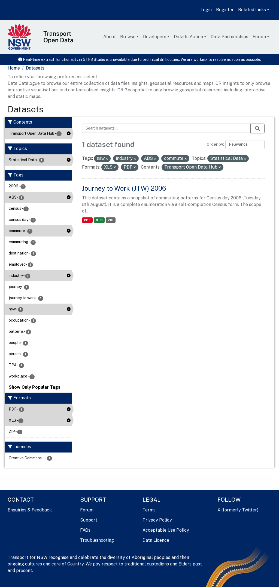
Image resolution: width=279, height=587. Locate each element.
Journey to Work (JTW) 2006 (124, 188)
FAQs (85, 530)
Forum (259, 36)
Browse (127, 36)
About (109, 36)
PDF (87, 220)
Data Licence (155, 540)
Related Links (252, 9)
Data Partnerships (229, 36)
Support (88, 520)
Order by (215, 144)
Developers (154, 36)
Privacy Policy (157, 520)
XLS (99, 220)
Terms (149, 510)
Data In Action (188, 36)
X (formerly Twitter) (237, 510)
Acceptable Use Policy (165, 530)
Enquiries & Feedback (30, 510)
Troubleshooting (97, 540)
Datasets (35, 68)
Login (206, 9)
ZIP (110, 220)
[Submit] (257, 128)
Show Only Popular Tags (34, 387)
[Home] (14, 68)
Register (225, 9)
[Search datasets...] (166, 128)
